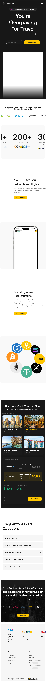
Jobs (30, 663)
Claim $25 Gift (35, 499)
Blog (30, 655)
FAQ (30, 668)
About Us (31, 660)
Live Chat (31, 665)
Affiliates (31, 657)
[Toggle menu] (42, 4)
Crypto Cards (11, 660)
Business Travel (12, 657)
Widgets (10, 663)
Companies (11, 655)
